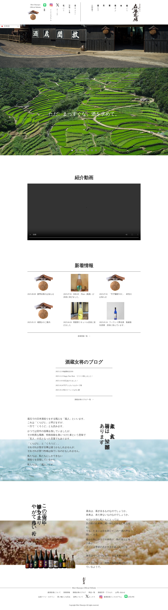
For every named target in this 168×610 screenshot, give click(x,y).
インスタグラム (51, 12)
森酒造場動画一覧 (110, 7)
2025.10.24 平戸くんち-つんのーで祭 (69, 385)
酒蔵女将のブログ (115, 7)
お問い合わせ (92, 7)
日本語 (5, 26)
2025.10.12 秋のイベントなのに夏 (68, 390)
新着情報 (121, 7)
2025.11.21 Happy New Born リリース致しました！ (74, 376)
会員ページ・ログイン (75, 9)
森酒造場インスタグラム (110, 597)
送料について (64, 7)
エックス (57, 9)
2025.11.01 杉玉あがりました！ (67, 381)
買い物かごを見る (69, 8)
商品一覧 (104, 7)
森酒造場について (127, 7)
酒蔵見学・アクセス (98, 7)
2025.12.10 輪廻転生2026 (64, 371)
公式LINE (44, 7)
